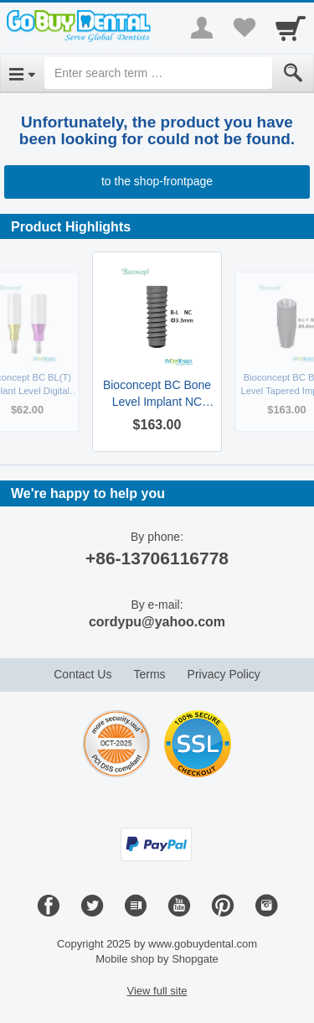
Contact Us (82, 674)
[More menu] (202, 27)
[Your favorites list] (243, 27)
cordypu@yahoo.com (157, 622)
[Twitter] (92, 906)
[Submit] (293, 73)
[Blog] (135, 906)
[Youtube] (179, 906)
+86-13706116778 (157, 558)
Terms (149, 674)
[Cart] (290, 27)
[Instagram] (266, 906)
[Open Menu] (22, 73)
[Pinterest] (223, 906)
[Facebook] (48, 906)
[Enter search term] (158, 73)
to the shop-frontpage (157, 181)
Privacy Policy (224, 674)
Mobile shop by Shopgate (157, 959)
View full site (156, 990)
